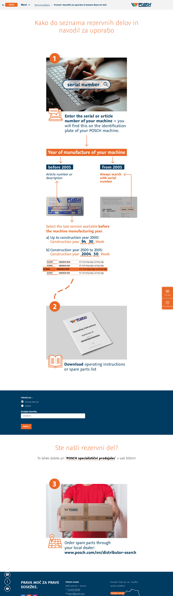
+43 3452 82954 (73, 589)
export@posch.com (76, 593)
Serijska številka (32, 401)
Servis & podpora (42, 5)
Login (11, 4)
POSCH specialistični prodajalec (90, 458)
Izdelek (28, 405)
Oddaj (26, 426)
